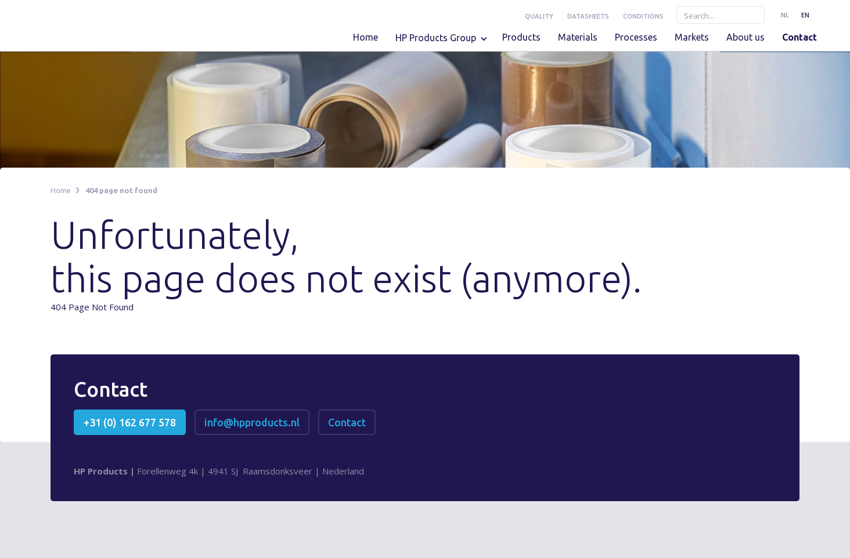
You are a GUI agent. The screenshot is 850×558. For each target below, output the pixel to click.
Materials (577, 37)
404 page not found (121, 190)
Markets (692, 37)
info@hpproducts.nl (252, 422)
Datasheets (588, 16)
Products (521, 37)
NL (785, 14)
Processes (636, 37)
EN (805, 14)
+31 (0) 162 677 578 (130, 422)
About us (745, 37)
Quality (539, 16)
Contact (799, 37)
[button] (444, 41)
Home (365, 37)
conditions (643, 16)
